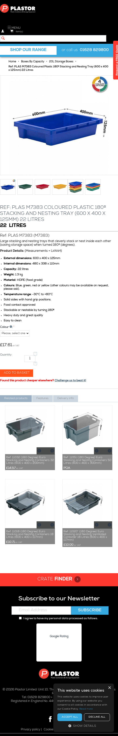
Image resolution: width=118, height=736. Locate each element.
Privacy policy (30, 729)
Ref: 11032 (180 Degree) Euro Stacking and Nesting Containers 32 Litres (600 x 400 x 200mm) (30, 460)
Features (42, 398)
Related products (15, 398)
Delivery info (65, 398)
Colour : (6, 327)
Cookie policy (53, 729)
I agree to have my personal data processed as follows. (58, 618)
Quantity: (6, 354)
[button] (83, 726)
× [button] (109, 687)
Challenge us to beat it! (70, 380)
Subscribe (89, 610)
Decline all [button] (96, 717)
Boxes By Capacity (32, 62)
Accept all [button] (70, 717)
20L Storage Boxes (61, 62)
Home (12, 62)
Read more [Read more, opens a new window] (86, 709)
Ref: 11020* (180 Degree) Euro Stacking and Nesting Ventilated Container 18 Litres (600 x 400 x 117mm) (85, 536)
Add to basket (17, 373)
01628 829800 (94, 50)
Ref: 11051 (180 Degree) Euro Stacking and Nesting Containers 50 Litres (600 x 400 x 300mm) (87, 460)
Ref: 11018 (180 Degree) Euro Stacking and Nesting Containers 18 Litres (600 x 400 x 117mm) (30, 534)
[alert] (83, 708)
